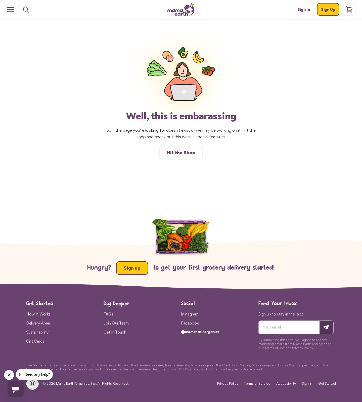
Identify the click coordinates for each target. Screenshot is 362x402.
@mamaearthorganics (200, 332)
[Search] (25, 9)
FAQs (108, 313)
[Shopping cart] (349, 9)
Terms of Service (257, 383)
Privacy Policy (227, 383)
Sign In (307, 383)
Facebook (190, 323)
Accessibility (286, 383)
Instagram (189, 313)
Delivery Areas (38, 323)
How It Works (38, 313)
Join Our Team (116, 323)
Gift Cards (35, 341)
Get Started (327, 383)
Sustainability (37, 332)
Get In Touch (115, 332)
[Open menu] (10, 9)
